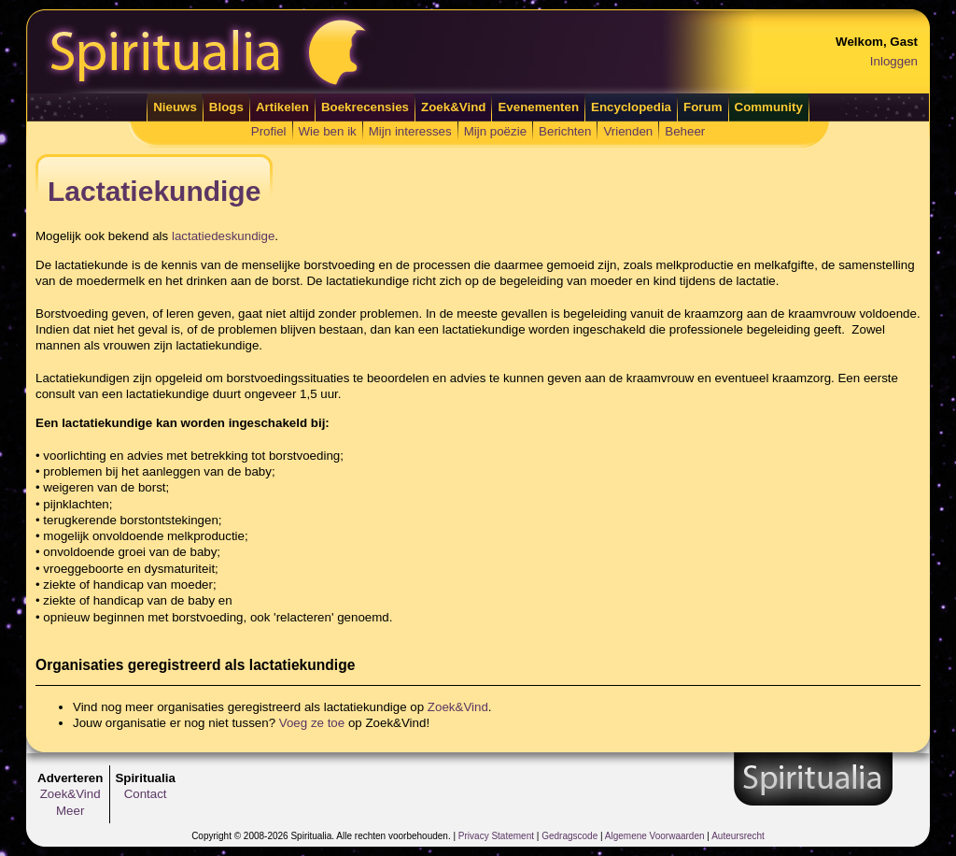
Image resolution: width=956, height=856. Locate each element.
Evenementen (538, 107)
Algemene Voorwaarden (655, 836)
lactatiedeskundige (223, 236)
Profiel (269, 131)
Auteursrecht (738, 836)
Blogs (226, 107)
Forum (702, 107)
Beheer (685, 131)
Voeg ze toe (311, 723)
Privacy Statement (496, 836)
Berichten (565, 131)
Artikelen (282, 107)
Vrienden (628, 131)
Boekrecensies (365, 107)
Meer (70, 811)
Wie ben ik (328, 131)
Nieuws (175, 107)
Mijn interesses (410, 131)
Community (769, 107)
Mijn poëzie (495, 131)
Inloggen (894, 61)
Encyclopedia (631, 107)
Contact (145, 794)
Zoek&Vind (453, 107)
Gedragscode (569, 836)
